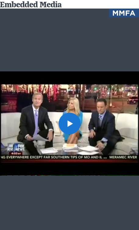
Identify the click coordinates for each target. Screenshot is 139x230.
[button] (69, 123)
